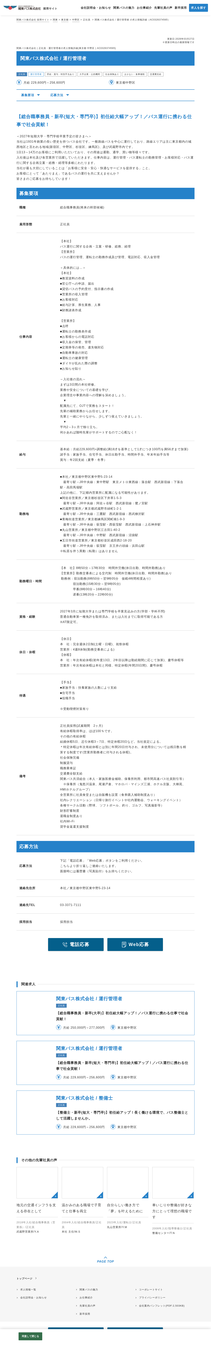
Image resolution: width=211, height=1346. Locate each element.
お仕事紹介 (86, 1297)
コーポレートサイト (151, 1289)
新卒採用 (85, 1313)
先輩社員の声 (87, 1305)
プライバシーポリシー (152, 1297)
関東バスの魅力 (89, 1289)
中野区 (76, 19)
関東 (55, 19)
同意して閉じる (30, 1336)
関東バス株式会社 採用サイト (32, 19)
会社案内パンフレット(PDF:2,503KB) (162, 1305)
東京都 (65, 19)
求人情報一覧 (28, 1289)
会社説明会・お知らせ (33, 1297)
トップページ (24, 1278)
